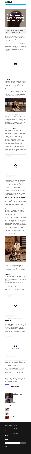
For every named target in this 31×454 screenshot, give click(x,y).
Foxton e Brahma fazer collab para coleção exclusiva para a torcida (18, 409)
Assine (16, 437)
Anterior (14, 393)
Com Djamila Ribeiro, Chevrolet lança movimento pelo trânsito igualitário (19, 400)
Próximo (14, 398)
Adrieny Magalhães (12, 23)
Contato (13, 437)
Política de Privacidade (8, 437)
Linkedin (22, 388)
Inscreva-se (23, 443)
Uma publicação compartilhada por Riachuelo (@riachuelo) (15, 76)
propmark (14, 452)
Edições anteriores (20, 437)
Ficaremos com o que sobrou (17, 394)
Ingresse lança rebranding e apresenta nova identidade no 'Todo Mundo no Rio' (18, 417)
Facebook (8, 388)
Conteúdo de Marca (7, 431)
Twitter (13, 388)
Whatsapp (17, 388)
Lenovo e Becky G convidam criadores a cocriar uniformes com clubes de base (18, 413)
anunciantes (15, 12)
